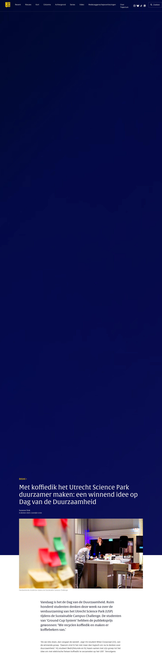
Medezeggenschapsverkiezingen (102, 5)
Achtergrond (60, 5)
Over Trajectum (124, 6)
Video (81, 5)
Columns (47, 5)
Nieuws (28, 5)
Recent (18, 5)
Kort (37, 5)
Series (72, 5)
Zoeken (156, 5)
